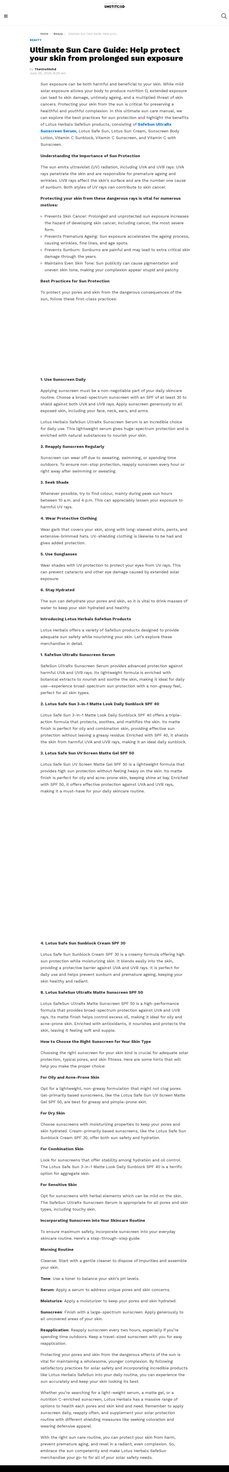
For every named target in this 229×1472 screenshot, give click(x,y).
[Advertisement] (114, 338)
